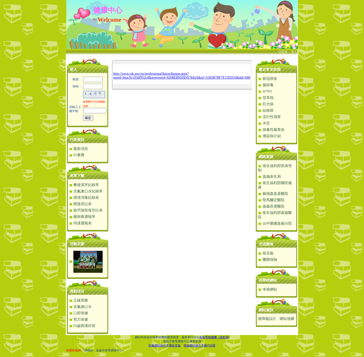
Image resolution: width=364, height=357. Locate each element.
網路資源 (266, 157)
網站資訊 (266, 310)
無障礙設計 (267, 319)
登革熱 (266, 98)
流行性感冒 (269, 117)
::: (67, 56)
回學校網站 (268, 280)
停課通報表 (80, 223)
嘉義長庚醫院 (271, 206)
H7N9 (264, 91)
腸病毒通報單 (82, 217)
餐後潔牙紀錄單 (84, 185)
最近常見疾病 (270, 70)
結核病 (266, 110)
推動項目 (77, 291)
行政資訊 (77, 140)
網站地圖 (287, 319)
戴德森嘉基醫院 (273, 194)
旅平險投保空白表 (86, 210)
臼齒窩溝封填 (82, 326)
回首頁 (283, 51)
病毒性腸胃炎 (271, 130)
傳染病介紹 (269, 136)
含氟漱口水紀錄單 (86, 191)
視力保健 (78, 319)
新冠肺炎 (267, 79)
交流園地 (266, 244)
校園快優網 (73, 350)
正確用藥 (78, 300)
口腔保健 (78, 313)
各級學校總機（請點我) (214, 337)
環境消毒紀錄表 (84, 198)
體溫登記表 (80, 204)
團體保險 (267, 260)
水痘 (264, 123)
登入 (294, 51)
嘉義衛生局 (269, 176)
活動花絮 (77, 244)
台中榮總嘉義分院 (275, 223)
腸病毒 (266, 85)
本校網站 (267, 289)
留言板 (266, 253)
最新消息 (78, 149)
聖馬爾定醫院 (271, 200)
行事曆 (77, 155)
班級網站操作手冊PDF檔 (199, 345)
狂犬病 (266, 104)
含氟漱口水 (80, 307)
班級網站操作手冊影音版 (164, 345)
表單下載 (77, 176)
